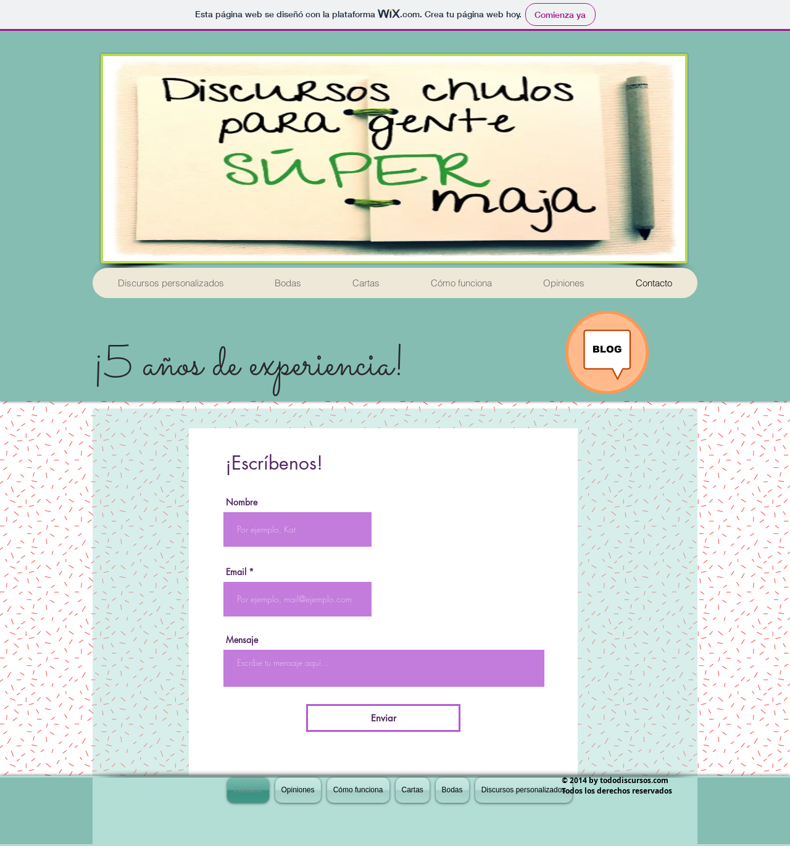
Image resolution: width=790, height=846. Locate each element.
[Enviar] (383, 718)
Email (236, 572)
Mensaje (242, 640)
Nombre (241, 502)
